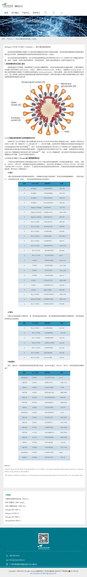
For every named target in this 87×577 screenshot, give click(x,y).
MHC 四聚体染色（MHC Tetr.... (16, 506)
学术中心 (36, 13)
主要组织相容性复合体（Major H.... (17, 499)
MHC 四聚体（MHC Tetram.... (15, 502)
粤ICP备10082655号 (49, 573)
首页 (6, 13)
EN (61, 13)
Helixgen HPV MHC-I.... (13, 517)
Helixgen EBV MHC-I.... (13, 510)
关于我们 (15, 13)
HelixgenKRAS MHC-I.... (13, 521)
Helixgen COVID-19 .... (13, 513)
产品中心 (25, 13)
